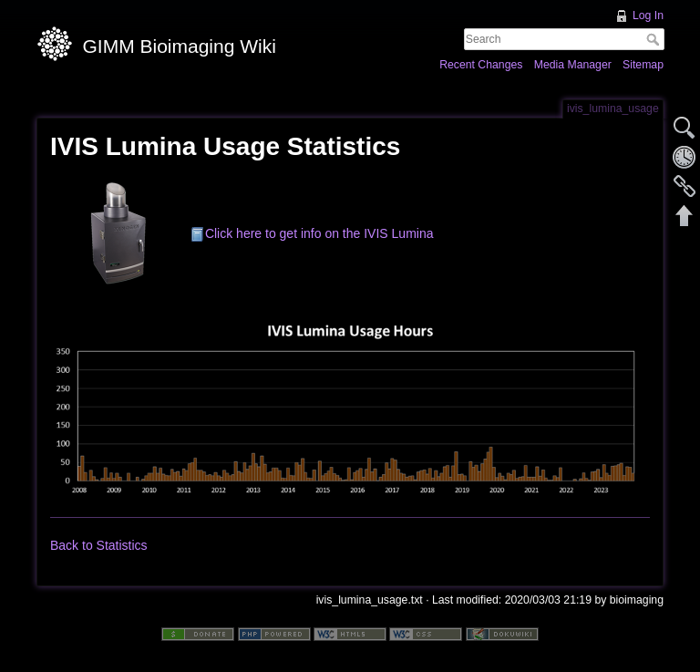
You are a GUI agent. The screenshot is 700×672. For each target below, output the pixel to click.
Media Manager (573, 64)
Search (655, 39)
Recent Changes (480, 64)
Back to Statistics (99, 545)
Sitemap (643, 64)
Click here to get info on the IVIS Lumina (319, 233)
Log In (648, 15)
